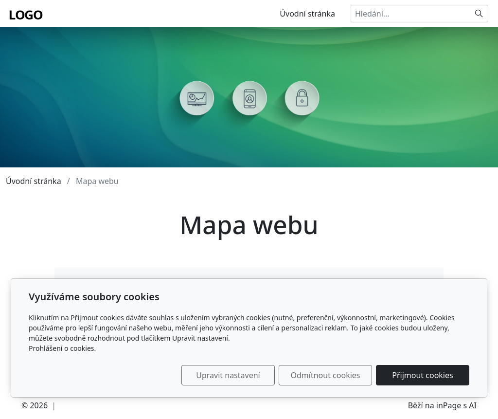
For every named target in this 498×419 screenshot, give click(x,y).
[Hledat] (479, 13)
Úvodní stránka (307, 13)
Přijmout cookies (422, 375)
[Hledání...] (410, 13)
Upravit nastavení (228, 375)
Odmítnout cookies (325, 375)
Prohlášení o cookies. (62, 348)
